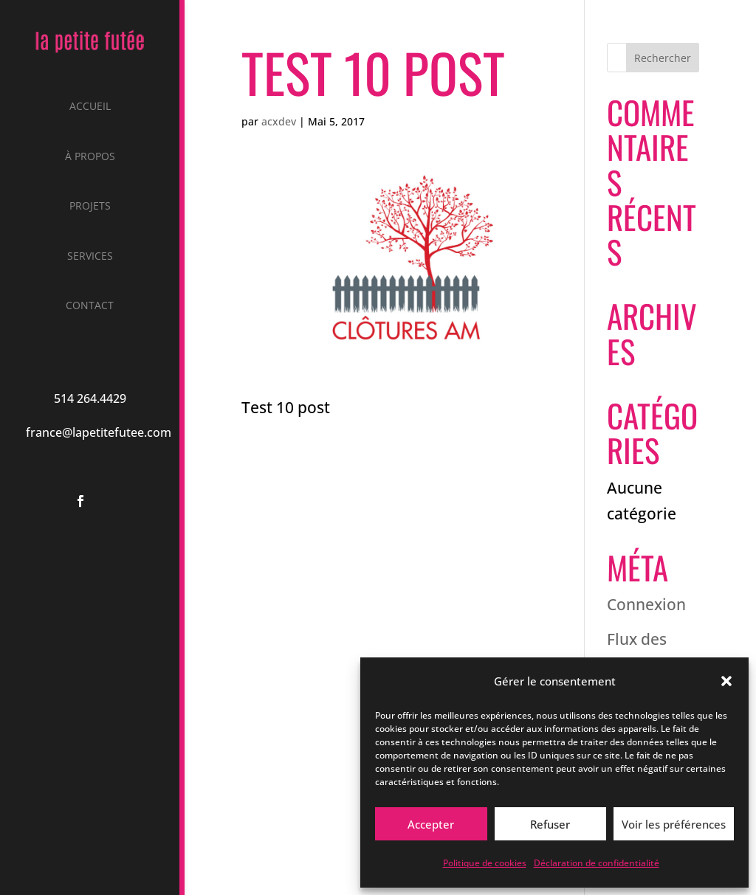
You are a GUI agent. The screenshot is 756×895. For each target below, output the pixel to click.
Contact (90, 306)
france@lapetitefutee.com (98, 432)
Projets (90, 206)
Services (90, 257)
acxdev (278, 121)
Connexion (646, 604)
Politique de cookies (484, 863)
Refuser (550, 824)
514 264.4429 (90, 398)
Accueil (90, 107)
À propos (90, 157)
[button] (726, 681)
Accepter (431, 824)
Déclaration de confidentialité (596, 863)
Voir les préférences (674, 824)
